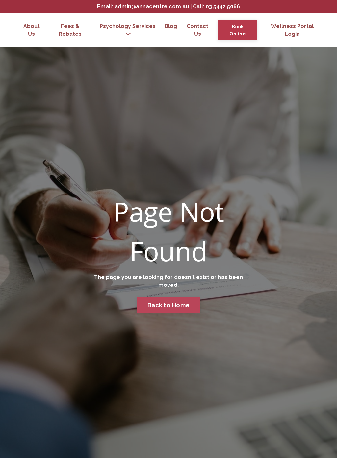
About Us (31, 30)
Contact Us (197, 30)
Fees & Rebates (70, 30)
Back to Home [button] (168, 305)
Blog (171, 26)
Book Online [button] (237, 30)
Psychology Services (128, 30)
